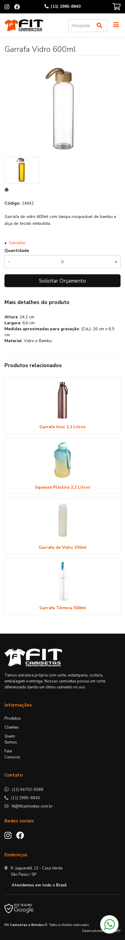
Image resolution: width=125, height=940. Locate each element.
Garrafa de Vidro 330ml (63, 547)
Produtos (12, 718)
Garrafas (17, 243)
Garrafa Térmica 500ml (62, 608)
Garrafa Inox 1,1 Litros (62, 427)
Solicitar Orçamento (62, 280)
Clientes (11, 727)
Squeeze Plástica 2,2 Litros (62, 487)
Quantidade (16, 250)
